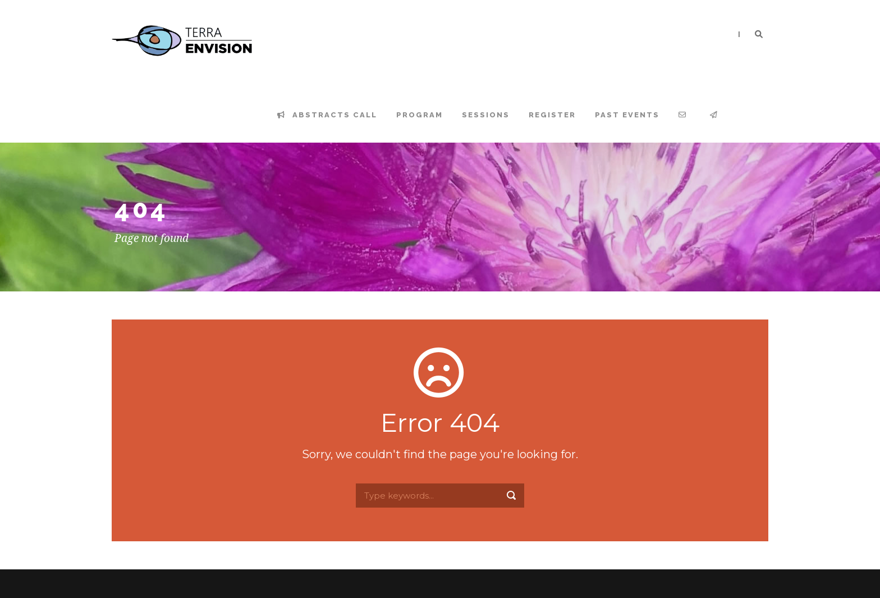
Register (552, 115)
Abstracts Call (327, 115)
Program (419, 115)
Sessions (486, 115)
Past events (627, 115)
